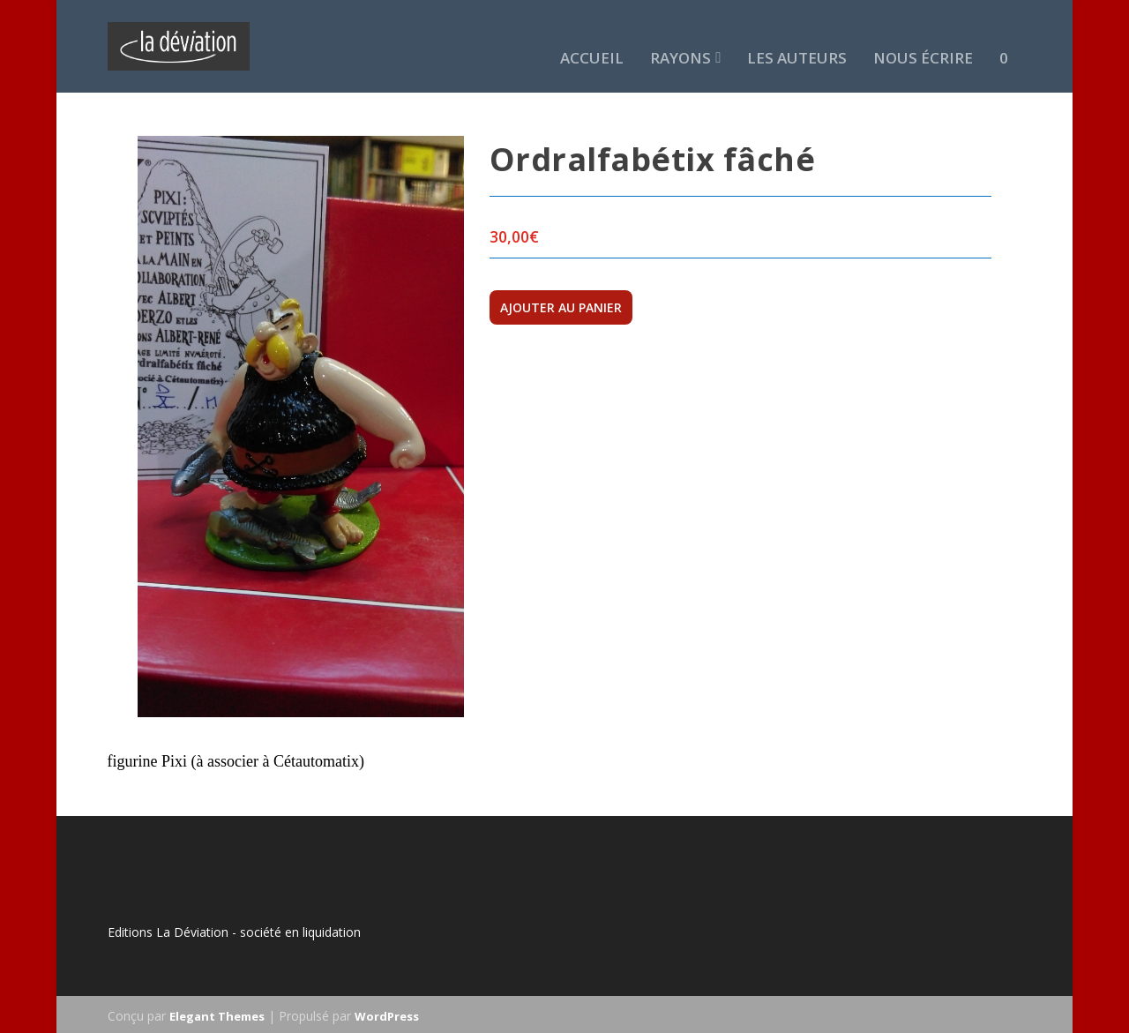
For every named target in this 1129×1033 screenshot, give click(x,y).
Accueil (592, 36)
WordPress (387, 1013)
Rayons (680, 36)
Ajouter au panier (561, 304)
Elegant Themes (217, 1013)
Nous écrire (923, 36)
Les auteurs (797, 36)
